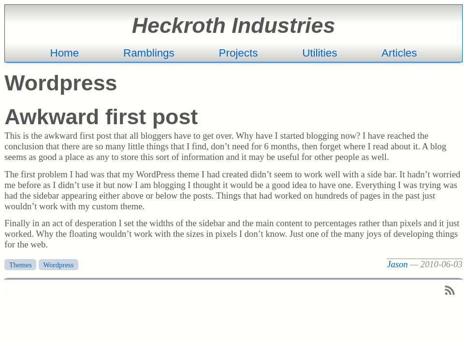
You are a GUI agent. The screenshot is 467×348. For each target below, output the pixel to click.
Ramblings (149, 53)
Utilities (319, 53)
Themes (20, 264)
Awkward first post (101, 116)
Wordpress (58, 264)
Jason (397, 264)
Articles (399, 53)
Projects (238, 53)
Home (64, 53)
